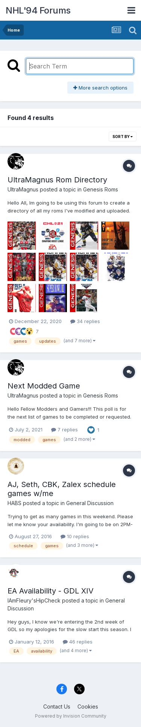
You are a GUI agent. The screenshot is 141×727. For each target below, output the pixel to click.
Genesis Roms (100, 189)
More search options (100, 88)
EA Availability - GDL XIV (51, 590)
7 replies (64, 429)
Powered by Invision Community (70, 716)
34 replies (85, 321)
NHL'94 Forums (38, 10)
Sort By (122, 136)
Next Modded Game (44, 385)
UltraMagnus (23, 189)
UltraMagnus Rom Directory (57, 179)
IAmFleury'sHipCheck (34, 600)
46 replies (77, 642)
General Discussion (90, 503)
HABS (14, 503)
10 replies (75, 536)
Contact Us (56, 706)
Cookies (87, 706)
